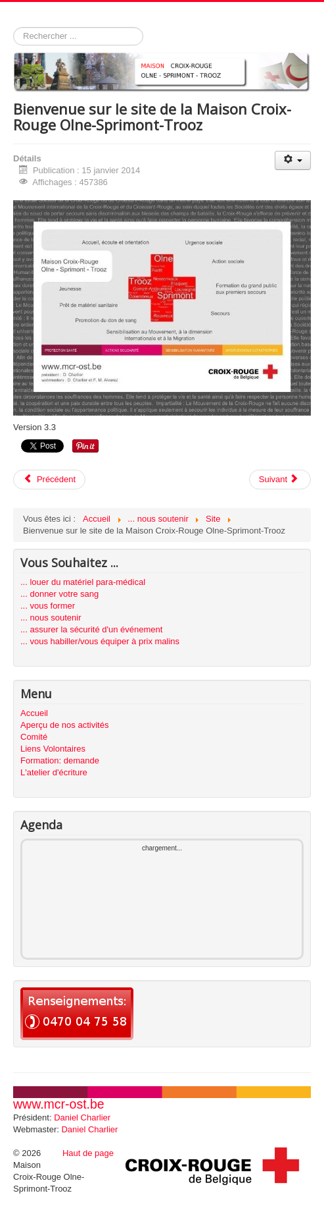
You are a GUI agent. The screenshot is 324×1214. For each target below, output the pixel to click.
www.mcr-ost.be (58, 1104)
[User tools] (293, 160)
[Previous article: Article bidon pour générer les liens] (49, 479)
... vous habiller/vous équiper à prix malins (99, 641)
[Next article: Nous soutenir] (280, 479)
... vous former (47, 606)
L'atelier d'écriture (53, 772)
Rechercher (13, 27)
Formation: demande (59, 760)
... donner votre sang (59, 594)
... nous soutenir (50, 617)
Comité (33, 737)
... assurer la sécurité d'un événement (91, 629)
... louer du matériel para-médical (82, 582)
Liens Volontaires (52, 749)
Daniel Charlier (82, 1117)
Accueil (34, 713)
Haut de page (88, 1153)
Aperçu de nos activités (64, 725)
